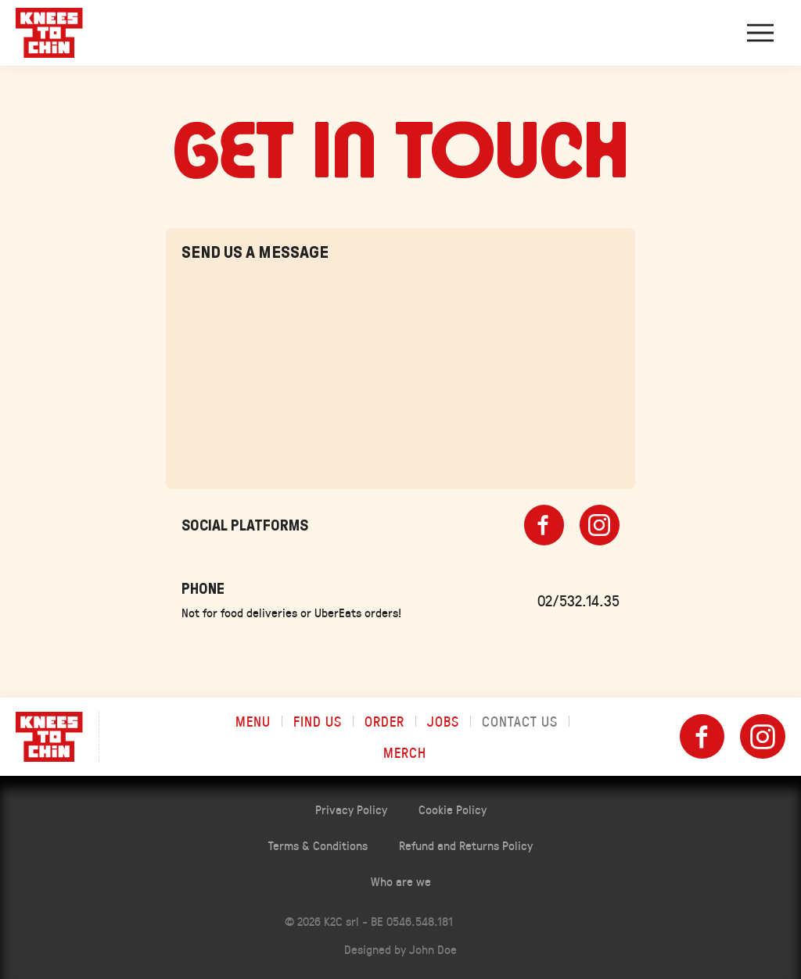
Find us (317, 721)
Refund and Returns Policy (466, 845)
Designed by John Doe (400, 949)
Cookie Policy (452, 809)
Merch (404, 752)
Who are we (401, 881)
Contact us (520, 721)
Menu (253, 721)
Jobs (443, 721)
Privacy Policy (351, 809)
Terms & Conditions (318, 845)
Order (384, 721)
